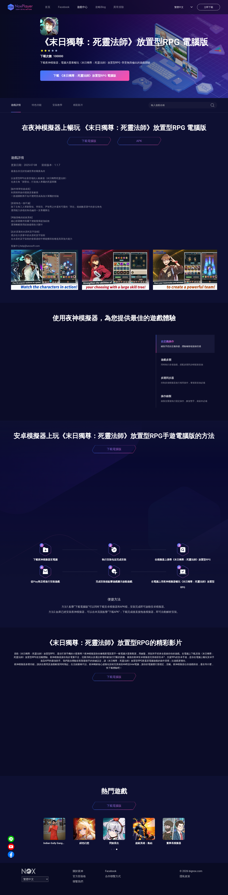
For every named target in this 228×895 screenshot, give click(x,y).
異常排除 (118, 7)
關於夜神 (78, 871)
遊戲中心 (82, 7)
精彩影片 (78, 105)
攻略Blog (100, 7)
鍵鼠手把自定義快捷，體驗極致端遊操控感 (181, 346)
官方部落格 (79, 876)
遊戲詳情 (16, 105)
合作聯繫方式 (113, 876)
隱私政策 (185, 876)
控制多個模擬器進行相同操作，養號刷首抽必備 (183, 383)
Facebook (63, 7)
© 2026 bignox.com (191, 871)
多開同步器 (167, 377)
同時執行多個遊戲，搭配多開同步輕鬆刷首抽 (182, 364)
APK (139, 141)
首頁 (47, 7)
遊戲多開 (166, 359)
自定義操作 (167, 341)
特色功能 (36, 105)
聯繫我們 (78, 881)
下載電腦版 (89, 141)
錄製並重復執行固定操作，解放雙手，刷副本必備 (184, 401)
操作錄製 (166, 396)
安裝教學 (57, 105)
